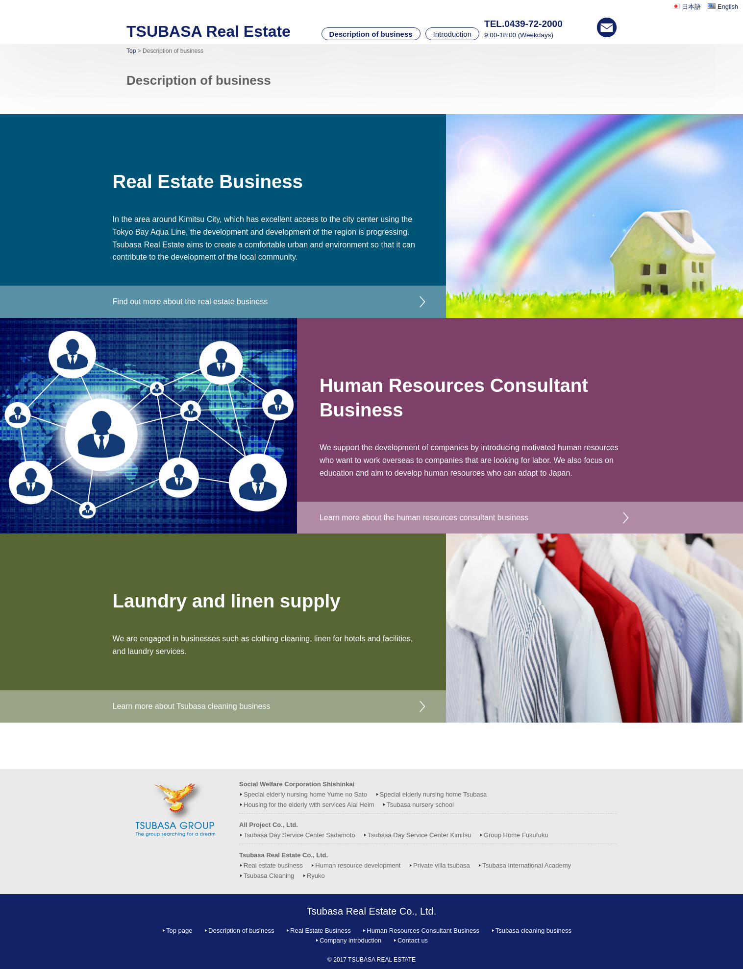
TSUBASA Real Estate (208, 31)
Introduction (452, 34)
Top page (179, 930)
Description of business (371, 34)
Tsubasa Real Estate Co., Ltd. (283, 855)
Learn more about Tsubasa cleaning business (192, 706)
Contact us (412, 940)
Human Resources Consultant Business (423, 930)
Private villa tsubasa (441, 865)
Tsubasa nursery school (420, 804)
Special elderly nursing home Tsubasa (433, 794)
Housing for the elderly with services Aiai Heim (309, 804)
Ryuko (316, 875)
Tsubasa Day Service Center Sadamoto (299, 835)
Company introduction (350, 940)
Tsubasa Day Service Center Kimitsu (419, 835)
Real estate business (273, 865)
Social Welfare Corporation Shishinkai (296, 784)
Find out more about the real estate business (190, 301)
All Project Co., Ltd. (268, 824)
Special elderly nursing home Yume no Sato (305, 794)
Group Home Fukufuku (516, 835)
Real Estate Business (320, 930)
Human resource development (357, 865)
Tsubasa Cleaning (269, 875)
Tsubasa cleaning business (533, 930)
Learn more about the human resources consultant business (424, 517)
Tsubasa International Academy (526, 865)
